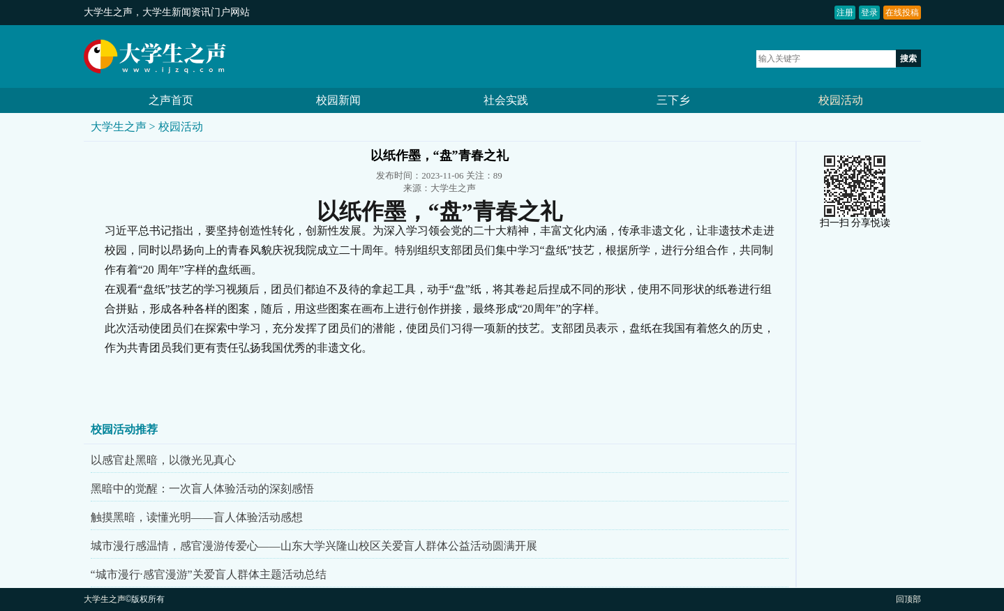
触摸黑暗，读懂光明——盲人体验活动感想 (197, 517)
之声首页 (171, 100)
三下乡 (673, 100)
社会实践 (506, 100)
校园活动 (840, 100)
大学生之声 (108, 12)
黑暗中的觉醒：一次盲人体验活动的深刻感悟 (202, 489)
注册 (845, 12)
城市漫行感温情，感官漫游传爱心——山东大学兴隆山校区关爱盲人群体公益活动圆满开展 (314, 546)
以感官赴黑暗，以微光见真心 (163, 460)
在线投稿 (902, 12)
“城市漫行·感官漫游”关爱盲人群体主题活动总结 (209, 574)
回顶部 (908, 599)
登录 (869, 12)
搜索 (908, 58)
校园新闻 (338, 100)
